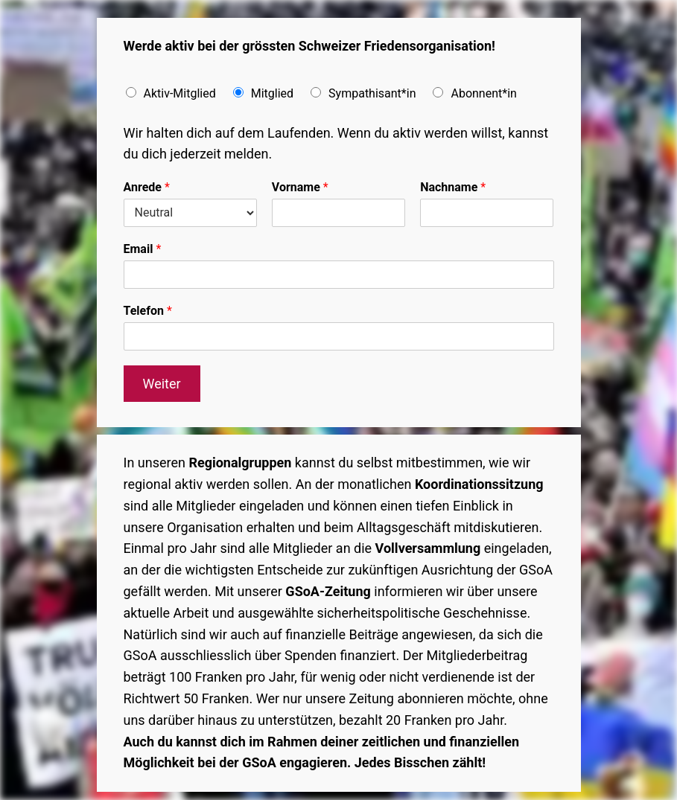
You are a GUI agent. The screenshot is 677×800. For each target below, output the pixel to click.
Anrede (147, 187)
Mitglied (272, 93)
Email (143, 249)
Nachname (453, 187)
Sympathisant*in (372, 93)
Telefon (148, 311)
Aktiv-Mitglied (180, 93)
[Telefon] (339, 336)
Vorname (300, 187)
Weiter (161, 383)
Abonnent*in (483, 93)
